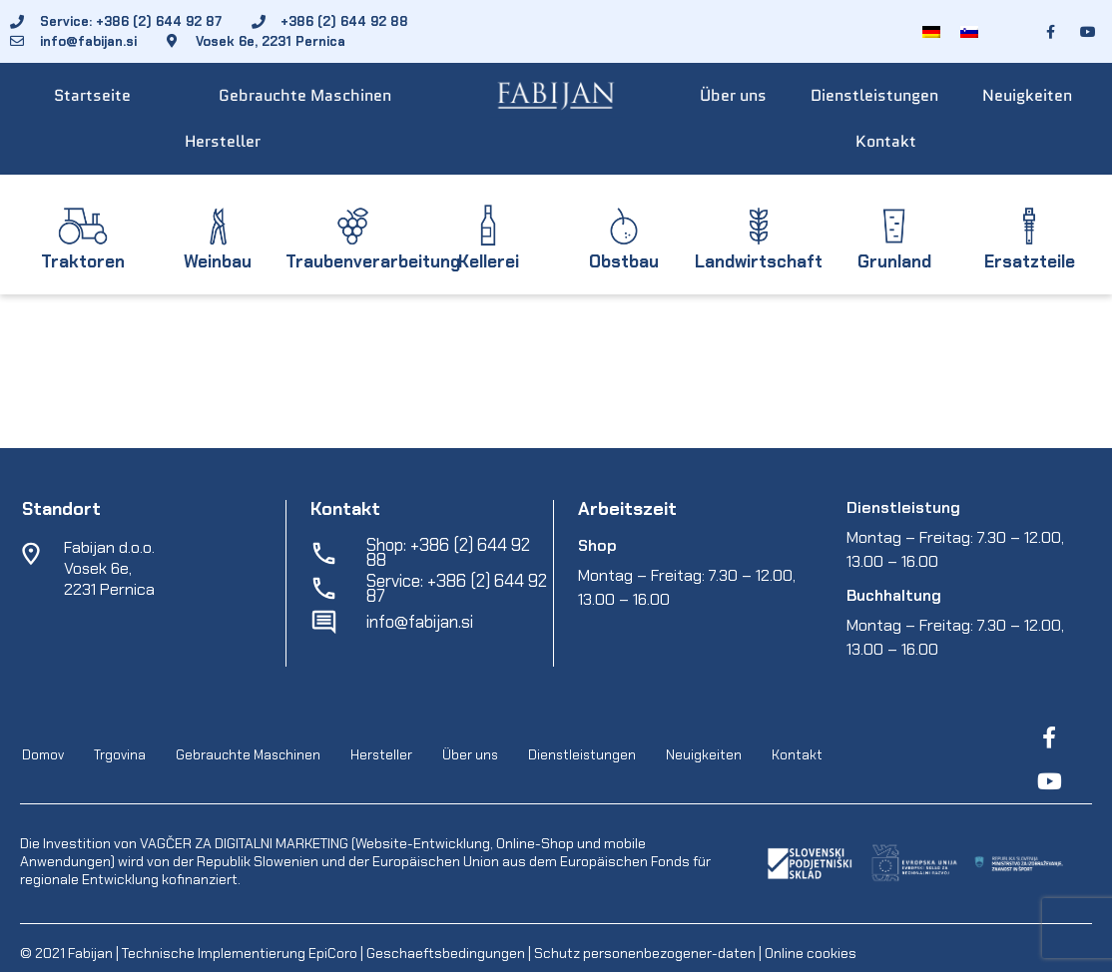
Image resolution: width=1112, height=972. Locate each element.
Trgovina (120, 754)
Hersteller (223, 141)
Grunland (894, 261)
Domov (43, 754)
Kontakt (885, 141)
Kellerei (488, 261)
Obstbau (624, 261)
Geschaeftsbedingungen (447, 953)
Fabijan (90, 953)
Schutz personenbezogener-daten (645, 953)
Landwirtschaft (759, 261)
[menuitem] (931, 31)
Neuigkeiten (1027, 95)
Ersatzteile (1029, 261)
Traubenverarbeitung (372, 261)
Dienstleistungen (874, 95)
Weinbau (218, 261)
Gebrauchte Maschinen (305, 95)
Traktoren (83, 261)
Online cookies (809, 953)
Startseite (92, 95)
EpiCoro (332, 953)
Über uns (733, 95)
